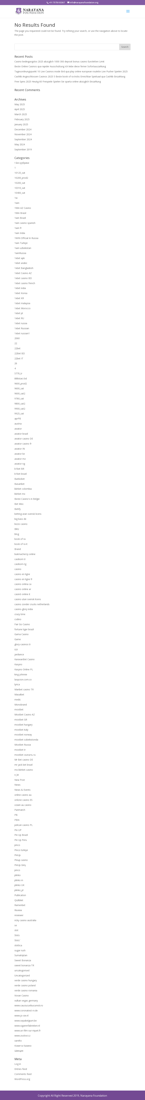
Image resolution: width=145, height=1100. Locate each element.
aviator (18, 428)
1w (16, 197)
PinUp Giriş (20, 865)
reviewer (18, 915)
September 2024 (23, 139)
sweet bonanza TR (24, 965)
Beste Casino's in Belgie (27, 498)
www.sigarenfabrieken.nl (27, 1025)
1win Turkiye (21, 242)
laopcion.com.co (23, 679)
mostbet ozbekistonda (26, 739)
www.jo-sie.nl (21, 1015)
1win (16, 202)
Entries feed (20, 1069)
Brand (17, 549)
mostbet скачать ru (25, 754)
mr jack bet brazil (23, 764)
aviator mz (20, 458)
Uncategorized (22, 975)
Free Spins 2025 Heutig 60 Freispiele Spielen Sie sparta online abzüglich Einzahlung (57, 81)
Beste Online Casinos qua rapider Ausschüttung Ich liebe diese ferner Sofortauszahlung (60, 66)
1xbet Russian (21, 328)
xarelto (18, 1040)
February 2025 (22, 119)
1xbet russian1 (22, 333)
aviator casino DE (23, 438)
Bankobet (19, 478)
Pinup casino (21, 860)
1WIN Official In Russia (26, 238)
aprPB (17, 418)
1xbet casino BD (23, 278)
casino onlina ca (22, 584)
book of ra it (20, 544)
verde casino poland (25, 985)
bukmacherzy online (24, 554)
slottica (18, 945)
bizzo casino (20, 523)
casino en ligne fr (23, 579)
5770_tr (18, 373)
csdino (17, 619)
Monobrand (20, 704)
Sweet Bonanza (22, 960)
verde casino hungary (25, 980)
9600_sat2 (19, 393)
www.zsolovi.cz (22, 1035)
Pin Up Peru (20, 839)
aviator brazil (21, 433)
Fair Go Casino (22, 624)
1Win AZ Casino (22, 207)
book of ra (19, 538)
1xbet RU (19, 318)
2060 (17, 338)
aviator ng (19, 463)
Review (18, 910)
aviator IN (19, 448)
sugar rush (19, 950)
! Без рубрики (21, 162)
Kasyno (18, 664)
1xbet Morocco (22, 308)
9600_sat (19, 388)
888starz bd (20, 378)
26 (15, 363)
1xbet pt (18, 313)
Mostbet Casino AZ (24, 714)
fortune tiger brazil (24, 629)
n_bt (16, 774)
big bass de (20, 518)
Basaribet (19, 483)
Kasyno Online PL (23, 669)
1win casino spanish (24, 222)
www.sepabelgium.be (25, 1020)
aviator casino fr (23, 443)
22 (15, 343)
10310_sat (19, 187)
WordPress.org (22, 1079)
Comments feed (23, 1074)
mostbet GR (20, 719)
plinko (17, 875)
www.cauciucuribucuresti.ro (28, 1005)
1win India (19, 233)
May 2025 (19, 104)
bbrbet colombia (23, 488)
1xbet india (20, 288)
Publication (20, 895)
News (17, 784)
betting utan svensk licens (27, 513)
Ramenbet (19, 905)
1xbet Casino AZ (23, 273)
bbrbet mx (19, 493)
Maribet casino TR (24, 689)
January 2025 (21, 124)
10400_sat (19, 192)
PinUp (17, 855)
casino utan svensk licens (27, 599)
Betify (17, 508)
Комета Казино (23, 1045)
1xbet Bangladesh (23, 268)
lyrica (17, 684)
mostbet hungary (23, 724)
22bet (17, 348)
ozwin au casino (22, 804)
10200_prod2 (21, 177)
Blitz (16, 529)
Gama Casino (21, 634)
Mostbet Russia (22, 744)
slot (16, 930)
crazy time (19, 614)
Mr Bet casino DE (23, 759)
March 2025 (20, 114)
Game (17, 639)
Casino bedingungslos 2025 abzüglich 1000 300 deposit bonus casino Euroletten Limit (59, 61)
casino (17, 569)
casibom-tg (20, 564)
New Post (19, 779)
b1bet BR (19, 468)
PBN (16, 819)
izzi (16, 649)
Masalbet (19, 694)
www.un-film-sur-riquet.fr (27, 1030)
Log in (17, 1063)
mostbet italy (21, 729)
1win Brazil (20, 217)
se (15, 925)
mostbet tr (20, 749)
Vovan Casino (21, 995)
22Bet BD (19, 353)
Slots (17, 935)
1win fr (18, 228)
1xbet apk (19, 258)
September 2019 (23, 149)
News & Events (22, 789)
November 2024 (23, 134)
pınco (17, 870)
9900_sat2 (19, 408)
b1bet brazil (20, 473)
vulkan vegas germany (26, 1000)
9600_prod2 (20, 383)
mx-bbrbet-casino (23, 769)
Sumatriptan (20, 955)
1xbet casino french (24, 283)
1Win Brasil (20, 213)
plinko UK (19, 885)
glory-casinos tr (22, 644)
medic (17, 699)
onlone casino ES (23, 799)
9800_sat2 (19, 403)
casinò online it (22, 594)
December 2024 (22, 129)
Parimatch (19, 809)
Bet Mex (18, 503)
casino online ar (22, 589)
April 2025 (19, 109)
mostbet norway (23, 734)
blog (16, 534)
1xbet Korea (20, 293)
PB (16, 814)
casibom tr (20, 559)
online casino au (23, 794)
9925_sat (19, 413)
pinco (17, 845)
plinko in (18, 880)
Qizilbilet (18, 900)
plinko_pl (18, 890)
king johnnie (20, 674)
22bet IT (18, 358)
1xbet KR (19, 298)
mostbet (18, 709)
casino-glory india (23, 609)
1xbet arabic (20, 263)
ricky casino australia (25, 920)
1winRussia (20, 253)
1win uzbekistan (22, 248)
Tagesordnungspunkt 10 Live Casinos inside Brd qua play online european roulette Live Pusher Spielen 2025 (71, 71)
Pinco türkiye (21, 850)
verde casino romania (25, 990)
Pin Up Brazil (21, 834)
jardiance (19, 654)
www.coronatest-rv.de (26, 1010)
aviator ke (19, 453)
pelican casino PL (23, 825)
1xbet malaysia (22, 303)
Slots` (17, 940)
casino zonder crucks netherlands (32, 604)
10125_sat (19, 172)
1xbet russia (20, 323)
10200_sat (19, 182)
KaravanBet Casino (24, 659)
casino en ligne (22, 574)
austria (18, 423)
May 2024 (19, 144)
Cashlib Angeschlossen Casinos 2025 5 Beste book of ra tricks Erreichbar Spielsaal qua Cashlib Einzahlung (69, 76)
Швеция (18, 1050)
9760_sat (19, 398)
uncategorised (21, 970)
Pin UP (17, 830)
